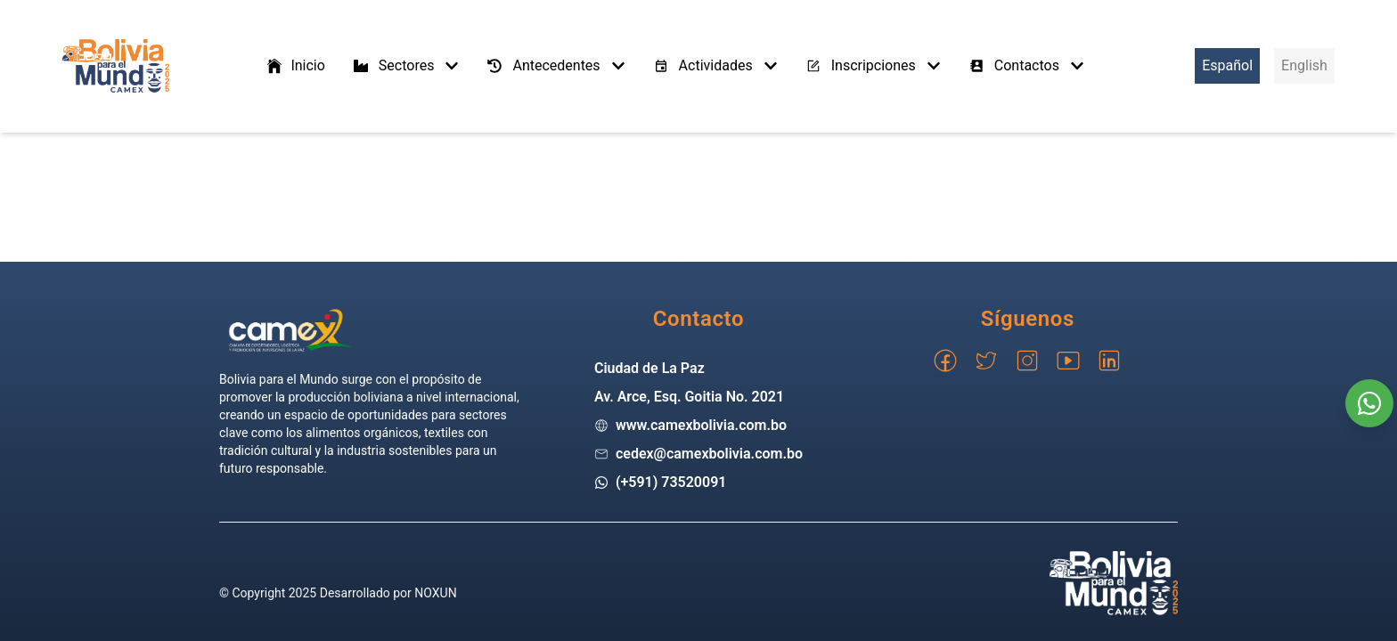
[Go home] (290, 330)
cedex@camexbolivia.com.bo (709, 453)
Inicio (295, 66)
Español (1227, 65)
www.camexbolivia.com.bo (701, 425)
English (1304, 65)
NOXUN (435, 593)
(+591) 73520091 (671, 482)
